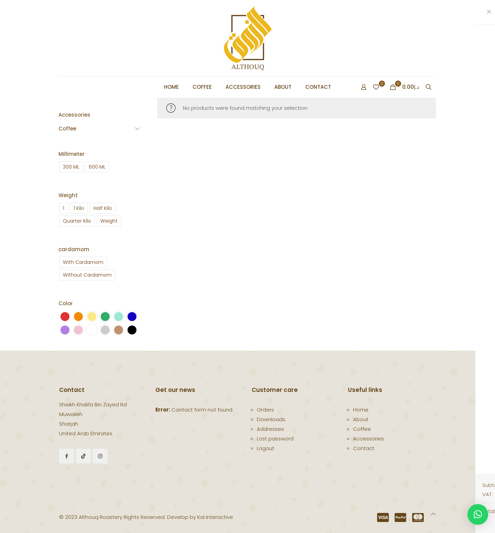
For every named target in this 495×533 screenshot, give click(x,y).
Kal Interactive (215, 517)
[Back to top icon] (433, 514)
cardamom (73, 249)
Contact (363, 448)
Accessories (368, 438)
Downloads (271, 419)
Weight (68, 195)
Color (65, 303)
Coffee (362, 429)
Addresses (270, 429)
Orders (265, 409)
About (360, 419)
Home (360, 409)
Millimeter (71, 154)
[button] (478, 514)
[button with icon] (66, 456)
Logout (265, 448)
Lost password (275, 438)
